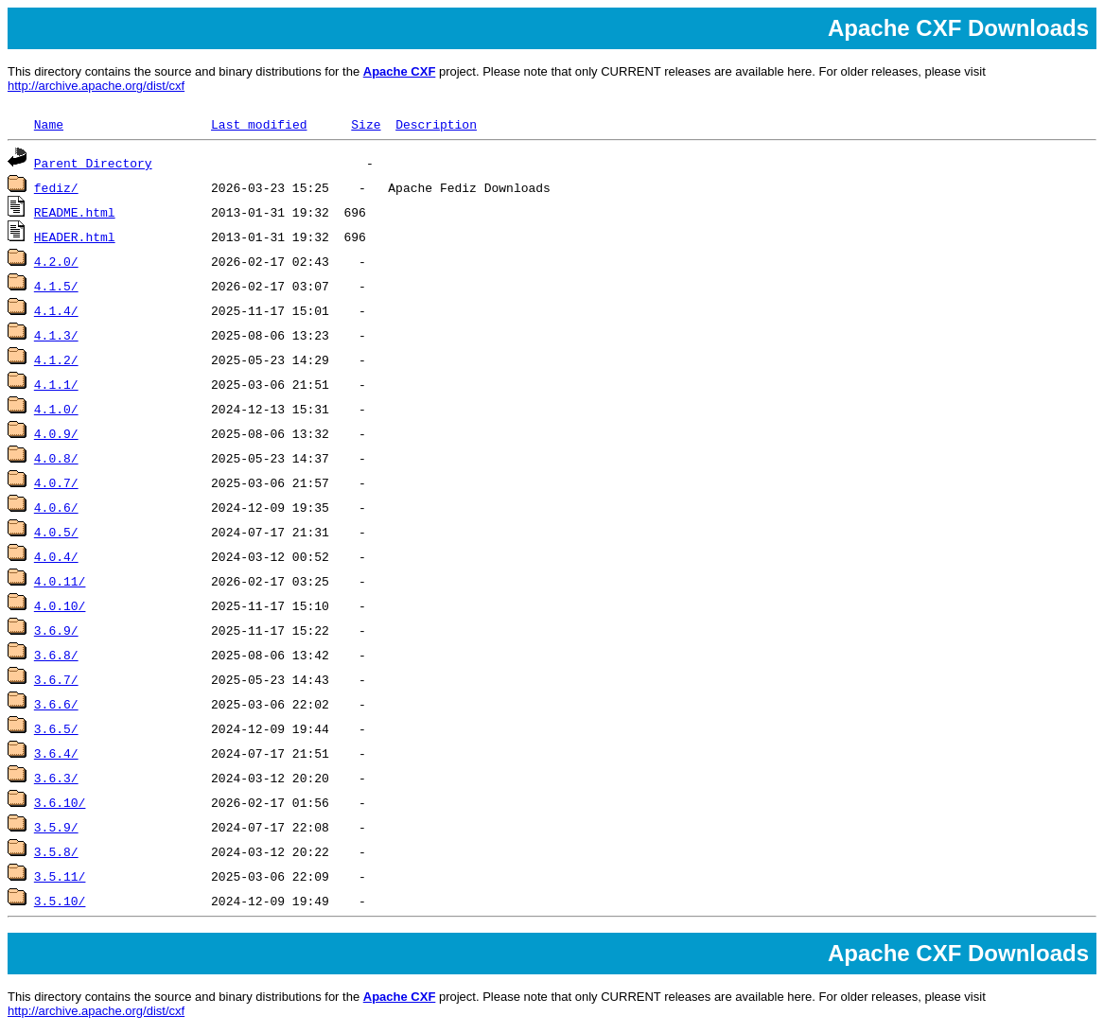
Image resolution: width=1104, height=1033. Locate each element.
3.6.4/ (56, 753)
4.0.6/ (56, 507)
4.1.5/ (56, 285)
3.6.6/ (56, 703)
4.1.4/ (56, 310)
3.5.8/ (56, 851)
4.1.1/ (56, 384)
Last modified (259, 123)
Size (365, 123)
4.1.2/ (56, 359)
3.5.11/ (60, 875)
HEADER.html (74, 236)
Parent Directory (93, 162)
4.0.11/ (60, 580)
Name (48, 123)
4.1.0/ (56, 408)
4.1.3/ (56, 334)
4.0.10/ (60, 605)
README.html (74, 211)
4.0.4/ (56, 556)
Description (436, 123)
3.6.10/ (60, 802)
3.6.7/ (56, 679)
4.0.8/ (56, 457)
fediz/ (56, 187)
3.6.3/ (56, 777)
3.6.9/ (56, 630)
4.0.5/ (56, 531)
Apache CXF (399, 71)
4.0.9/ (56, 433)
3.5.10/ (60, 900)
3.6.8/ (56, 654)
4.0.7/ (56, 482)
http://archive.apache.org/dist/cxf (96, 86)
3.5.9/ (56, 826)
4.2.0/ (56, 261)
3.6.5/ (56, 728)
